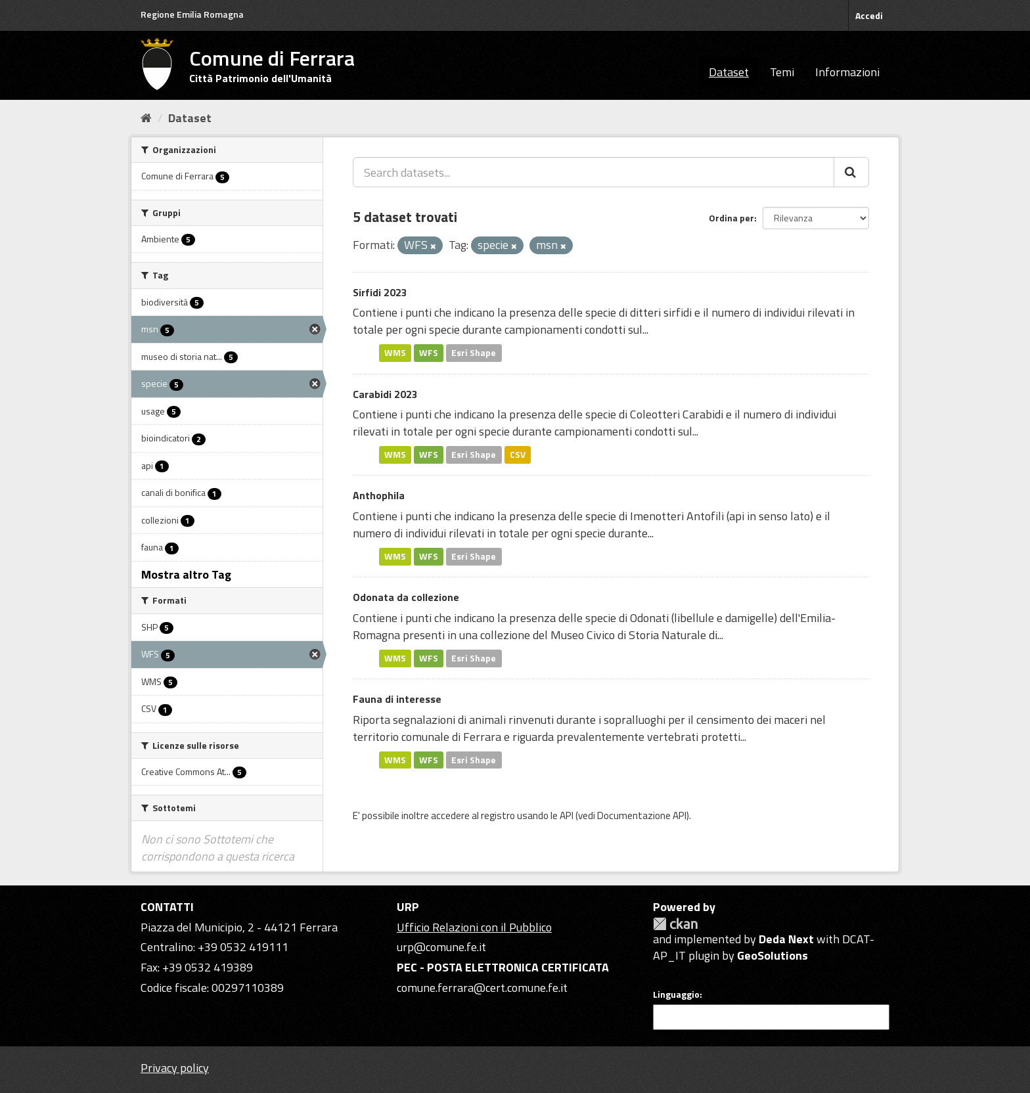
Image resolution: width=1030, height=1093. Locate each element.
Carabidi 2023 (385, 394)
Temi (782, 72)
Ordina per (731, 218)
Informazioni (847, 72)
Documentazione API (641, 815)
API (566, 815)
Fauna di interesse (397, 699)
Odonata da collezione (406, 597)
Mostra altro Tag (186, 574)
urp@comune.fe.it (441, 947)
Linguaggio (676, 994)
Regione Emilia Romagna (192, 14)
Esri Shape (473, 352)
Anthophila (379, 495)
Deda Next (786, 939)
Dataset (729, 72)
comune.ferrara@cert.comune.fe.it (482, 987)
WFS (428, 352)
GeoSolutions (772, 955)
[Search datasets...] (593, 172)
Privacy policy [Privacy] (175, 1068)
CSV (518, 454)
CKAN (675, 924)
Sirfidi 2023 (380, 292)
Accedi (869, 15)
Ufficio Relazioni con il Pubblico (474, 927)
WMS (395, 352)
